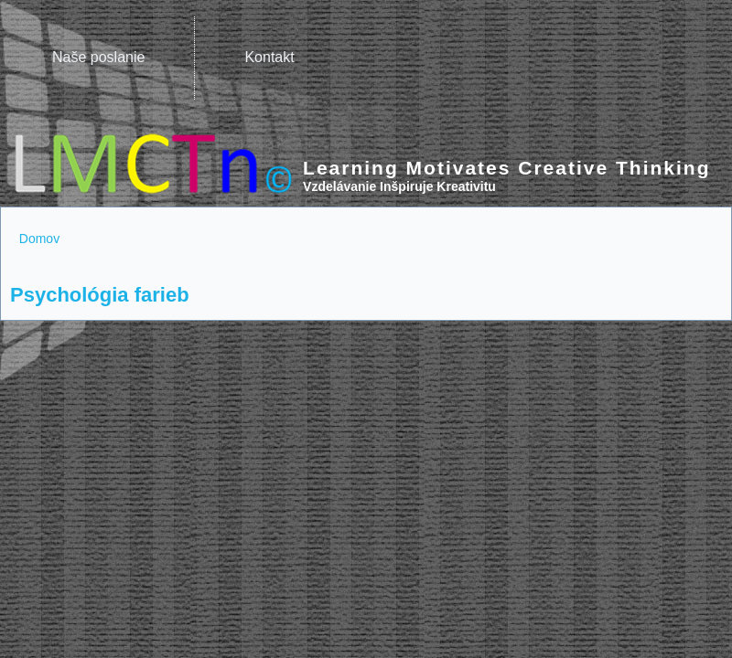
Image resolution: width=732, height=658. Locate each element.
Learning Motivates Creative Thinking (506, 167)
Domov (39, 238)
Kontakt (269, 57)
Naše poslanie (98, 57)
